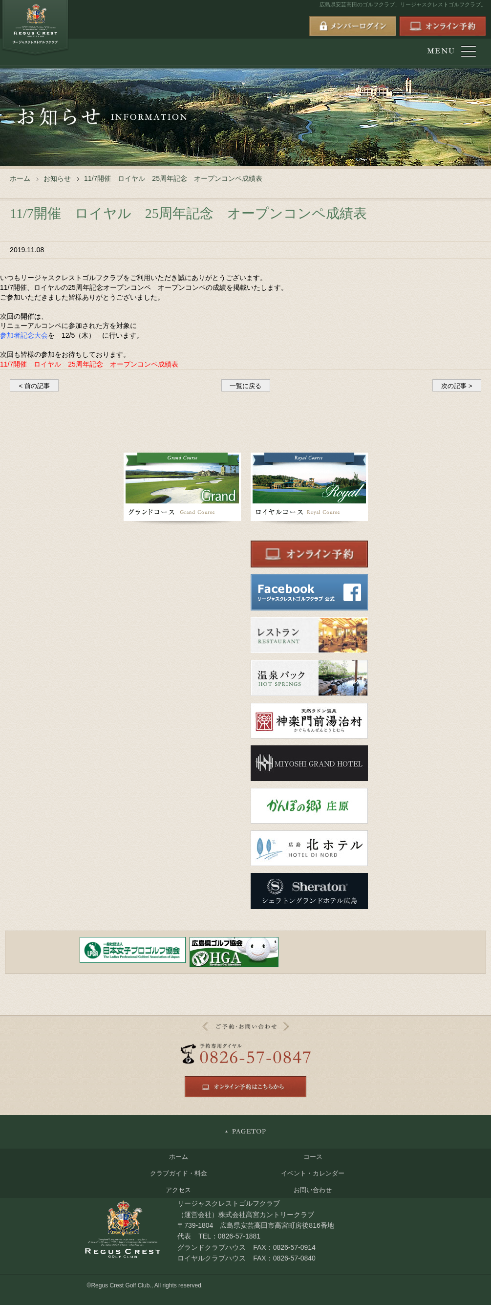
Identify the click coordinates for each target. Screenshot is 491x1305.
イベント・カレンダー (312, 1173)
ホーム (20, 178)
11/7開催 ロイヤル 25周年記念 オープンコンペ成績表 (89, 364)
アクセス (178, 1190)
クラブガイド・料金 (178, 1173)
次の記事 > (456, 386)
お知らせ (57, 178)
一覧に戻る (245, 386)
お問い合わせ (313, 1190)
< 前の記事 (34, 386)
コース (312, 1156)
